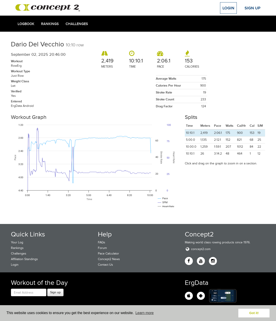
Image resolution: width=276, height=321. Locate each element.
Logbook (26, 24)
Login (228, 8)
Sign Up (252, 8)
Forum (102, 248)
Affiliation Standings (24, 259)
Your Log (17, 242)
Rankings (50, 24)
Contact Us (105, 264)
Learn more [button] (144, 313)
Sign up (55, 292)
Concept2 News (109, 259)
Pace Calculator (108, 253)
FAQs (101, 242)
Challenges (77, 24)
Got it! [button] (254, 313)
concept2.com (197, 249)
